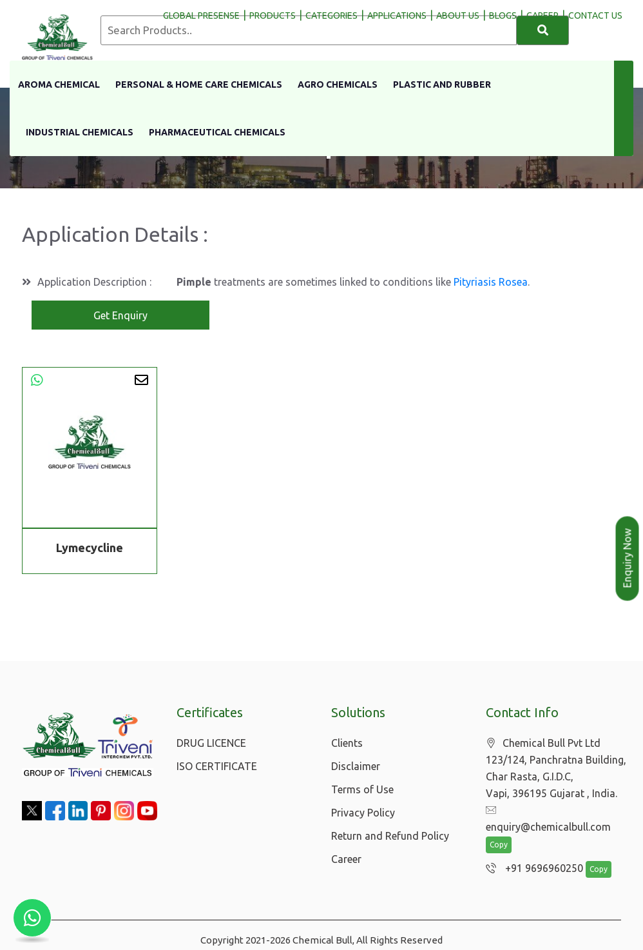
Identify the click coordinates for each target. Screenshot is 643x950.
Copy (499, 829)
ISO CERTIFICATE (217, 766)
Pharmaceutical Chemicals (217, 132)
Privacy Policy (363, 812)
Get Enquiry (120, 315)
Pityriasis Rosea (491, 282)
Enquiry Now (627, 558)
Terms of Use (362, 789)
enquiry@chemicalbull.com (555, 810)
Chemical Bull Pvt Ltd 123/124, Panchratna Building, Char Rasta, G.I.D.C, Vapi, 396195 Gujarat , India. (556, 768)
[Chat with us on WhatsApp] (32, 917)
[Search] (543, 30)
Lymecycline (89, 547)
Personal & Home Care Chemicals (198, 84)
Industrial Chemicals (79, 132)
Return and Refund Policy (390, 836)
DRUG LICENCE (211, 743)
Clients (347, 743)
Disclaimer (355, 766)
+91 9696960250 (531, 852)
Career (346, 859)
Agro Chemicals (338, 84)
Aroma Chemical (59, 84)
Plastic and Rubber (442, 84)
